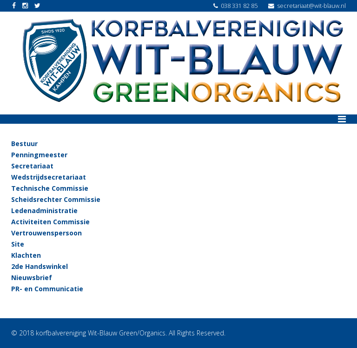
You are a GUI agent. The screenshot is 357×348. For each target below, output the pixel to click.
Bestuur (24, 143)
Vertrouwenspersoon (46, 232)
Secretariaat (32, 165)
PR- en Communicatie (47, 288)
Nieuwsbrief (31, 277)
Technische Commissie (49, 188)
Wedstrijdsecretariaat (48, 177)
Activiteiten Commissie (50, 221)
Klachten (26, 255)
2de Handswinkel (39, 266)
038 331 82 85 (239, 6)
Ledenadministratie (44, 210)
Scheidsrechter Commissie (55, 199)
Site (17, 244)
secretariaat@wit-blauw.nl (311, 6)
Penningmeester (39, 154)
